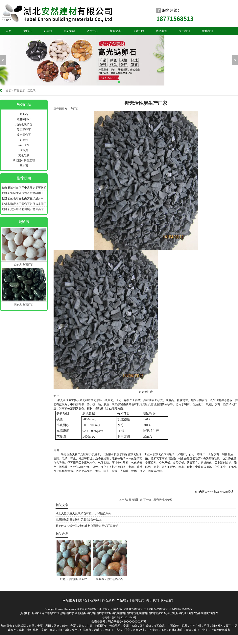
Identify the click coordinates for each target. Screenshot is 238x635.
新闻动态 (115, 31)
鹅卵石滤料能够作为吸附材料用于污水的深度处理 (24, 193)
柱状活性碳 (136, 499)
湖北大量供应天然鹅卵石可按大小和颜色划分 (83, 513)
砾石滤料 (69, 31)
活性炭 (24, 150)
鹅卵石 (27, 31)
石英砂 (48, 31)
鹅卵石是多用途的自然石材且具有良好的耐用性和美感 (24, 209)
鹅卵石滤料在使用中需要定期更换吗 (24, 187)
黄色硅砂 (23, 155)
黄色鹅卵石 (24, 134)
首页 (9, 31)
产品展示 (19, 90)
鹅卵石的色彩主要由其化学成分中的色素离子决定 (24, 198)
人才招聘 (138, 31)
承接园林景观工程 (24, 160)
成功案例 (161, 31)
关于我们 (184, 31)
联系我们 (207, 31)
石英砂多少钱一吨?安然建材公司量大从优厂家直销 (87, 525)
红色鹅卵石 (24, 119)
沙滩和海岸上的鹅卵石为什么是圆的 (24, 203)
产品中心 (92, 31)
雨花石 (24, 165)
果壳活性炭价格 (163, 499)
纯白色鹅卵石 (23, 124)
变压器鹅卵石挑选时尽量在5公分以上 (79, 519)
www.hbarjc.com (217, 491)
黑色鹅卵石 (24, 129)
